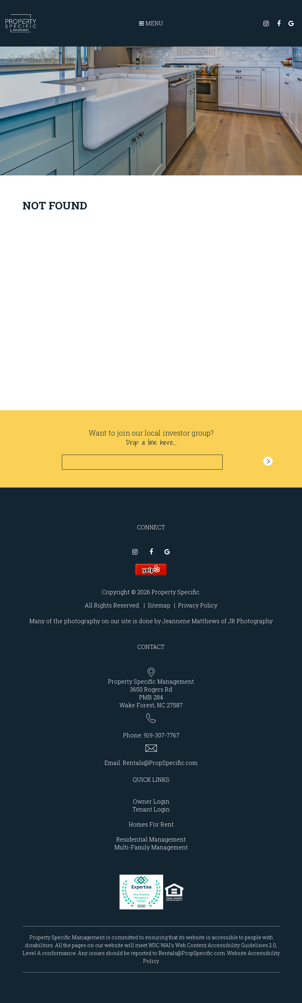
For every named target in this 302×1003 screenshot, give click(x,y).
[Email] (142, 462)
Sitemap (159, 605)
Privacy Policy (197, 605)
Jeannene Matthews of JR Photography (217, 621)
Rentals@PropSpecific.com (160, 762)
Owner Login (151, 801)
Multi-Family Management (151, 847)
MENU (151, 23)
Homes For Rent (151, 824)
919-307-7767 (161, 735)
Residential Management (151, 839)
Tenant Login (151, 809)
